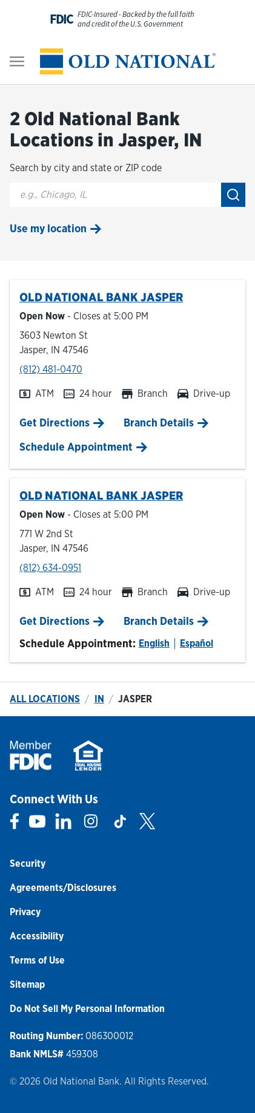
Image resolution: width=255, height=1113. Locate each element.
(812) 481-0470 (50, 369)
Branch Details (159, 422)
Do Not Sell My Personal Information (87, 1008)
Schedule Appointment (76, 446)
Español (196, 643)
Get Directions (54, 422)
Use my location (48, 228)
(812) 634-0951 (50, 567)
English (154, 643)
